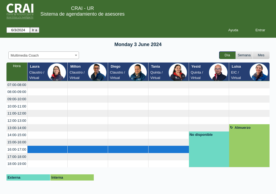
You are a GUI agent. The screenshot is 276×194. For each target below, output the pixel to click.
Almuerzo (242, 128)
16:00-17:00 (17, 149)
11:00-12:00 (17, 113)
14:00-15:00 (17, 135)
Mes (261, 55)
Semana (244, 55)
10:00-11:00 (17, 106)
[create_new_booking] (47, 84)
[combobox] (43, 55)
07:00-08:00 (17, 85)
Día (227, 55)
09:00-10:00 (17, 99)
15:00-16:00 (17, 142)
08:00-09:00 (17, 92)
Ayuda (233, 30)
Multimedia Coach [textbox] (25, 55)
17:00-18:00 (17, 157)
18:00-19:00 (17, 164)
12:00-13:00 (17, 121)
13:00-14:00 (17, 128)
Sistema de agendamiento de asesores (82, 14)
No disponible (201, 135)
